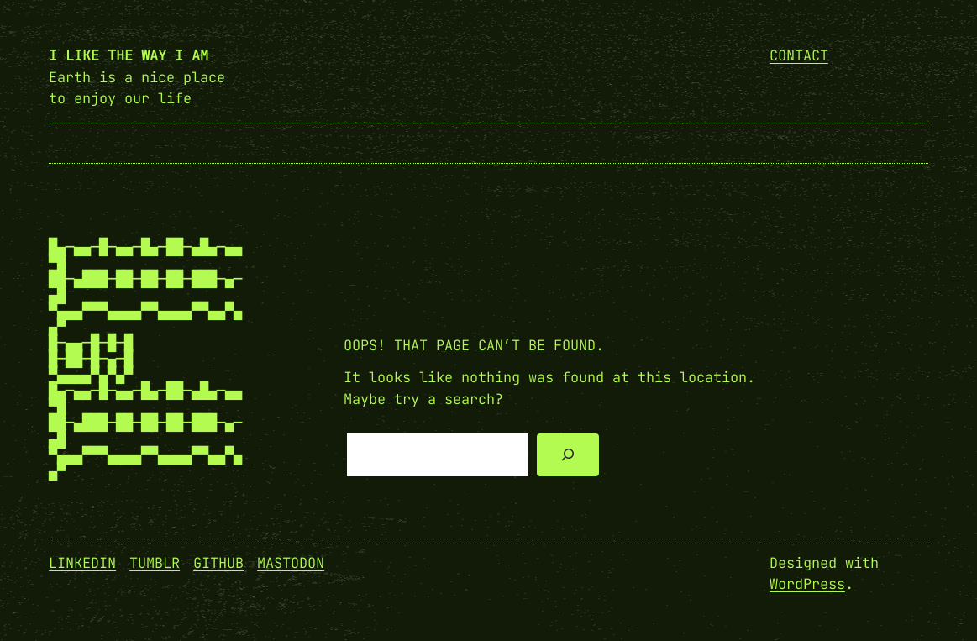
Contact (799, 55)
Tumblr (154, 563)
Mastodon (290, 563)
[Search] (567, 454)
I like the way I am (128, 55)
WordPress (807, 584)
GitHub (218, 563)
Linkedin (82, 563)
